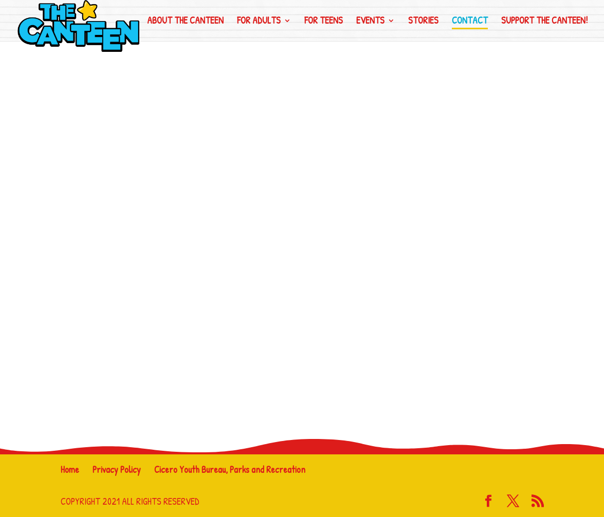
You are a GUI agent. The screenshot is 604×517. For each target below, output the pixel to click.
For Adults (259, 22)
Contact (470, 22)
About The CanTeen (185, 22)
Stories (423, 22)
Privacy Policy (117, 469)
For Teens (323, 22)
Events (370, 22)
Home (70, 469)
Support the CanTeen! (544, 22)
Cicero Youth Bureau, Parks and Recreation (229, 469)
